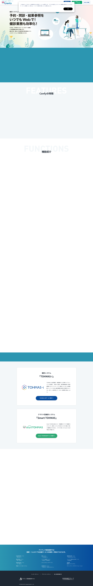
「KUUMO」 (73, 560)
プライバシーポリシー (46, 574)
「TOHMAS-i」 (45, 556)
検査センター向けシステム (21, 565)
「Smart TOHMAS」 (46, 560)
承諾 (68, 8)
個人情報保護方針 (58, 574)
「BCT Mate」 (19, 560)
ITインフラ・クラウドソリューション (75, 565)
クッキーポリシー (35, 574)
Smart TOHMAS (77, 2)
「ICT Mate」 (20, 563)
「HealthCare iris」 (71, 556)
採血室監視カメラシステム (71, 563)
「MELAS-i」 (20, 556)
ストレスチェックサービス (47, 562)
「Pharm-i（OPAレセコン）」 (48, 566)
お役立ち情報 (86, 2)
